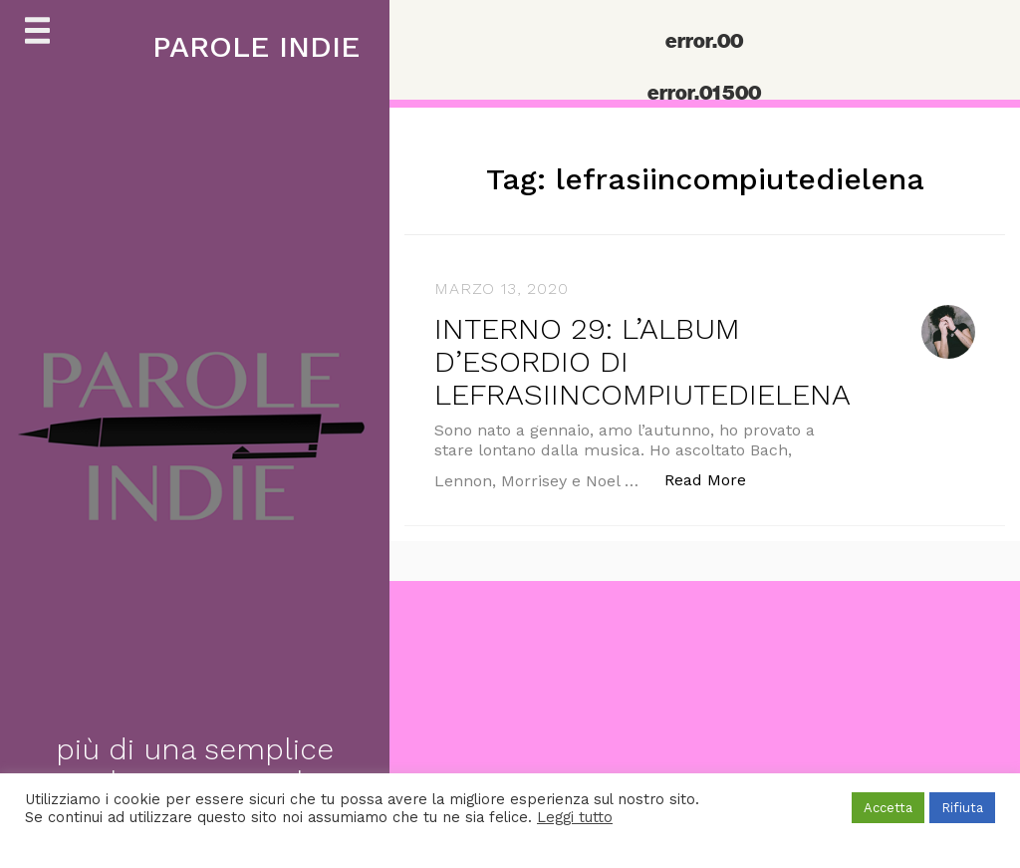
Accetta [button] (888, 807)
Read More (715, 478)
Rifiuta (962, 807)
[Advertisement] (510, 720)
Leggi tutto (575, 817)
